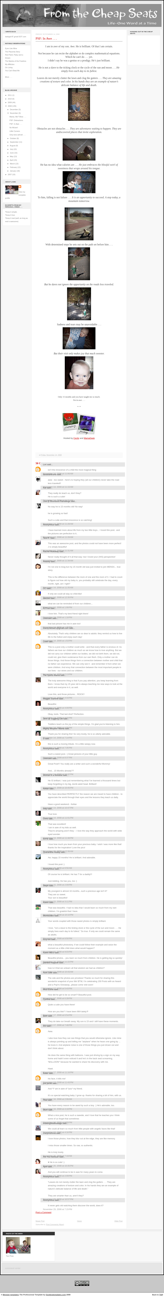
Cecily (76, 438)
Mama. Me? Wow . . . (18, 117)
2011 (10, 95)
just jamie (47, 1083)
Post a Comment (43, 1212)
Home (79, 1221)
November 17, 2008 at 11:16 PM (58, 1072)
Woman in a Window (52, 775)
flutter (45, 1073)
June (12, 153)
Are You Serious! (51, 1157)
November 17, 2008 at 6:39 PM (57, 998)
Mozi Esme (48, 989)
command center (12, 1268)
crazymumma (49, 1133)
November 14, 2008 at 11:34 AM (58, 560)
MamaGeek (89, 438)
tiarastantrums (49, 474)
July (11, 149)
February (13, 167)
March (12, 164)
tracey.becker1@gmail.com (56, 628)
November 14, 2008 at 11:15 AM (58, 487)
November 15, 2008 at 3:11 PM (57, 901)
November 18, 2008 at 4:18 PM (57, 1109)
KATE (45, 839)
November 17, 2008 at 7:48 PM (57, 1025)
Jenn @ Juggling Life (53, 718)
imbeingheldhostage (52, 1123)
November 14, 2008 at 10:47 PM (58, 808)
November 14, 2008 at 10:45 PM (58, 788)
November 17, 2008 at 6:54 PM (57, 1015)
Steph (46, 885)
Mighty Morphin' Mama (53, 728)
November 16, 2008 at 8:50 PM (57, 938)
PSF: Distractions (16, 120)
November (14, 113)
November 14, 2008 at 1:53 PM (57, 640)
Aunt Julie (47, 972)
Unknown (47, 618)
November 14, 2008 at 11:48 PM (58, 838)
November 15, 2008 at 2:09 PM (57, 885)
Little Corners (15, 131)
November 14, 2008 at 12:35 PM (58, 597)
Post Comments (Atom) (55, 1224)
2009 (10, 102)
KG (44, 1026)
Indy (45, 808)
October (13, 138)
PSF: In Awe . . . (16, 124)
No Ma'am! (14, 128)
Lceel (45, 641)
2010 (10, 99)
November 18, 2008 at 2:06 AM (57, 1099)
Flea (45, 1100)
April (12, 160)
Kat (44, 488)
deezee (46, 598)
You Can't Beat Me (12, 71)
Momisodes (48, 915)
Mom (45, 1110)
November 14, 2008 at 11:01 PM (58, 818)
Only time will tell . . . (18, 135)
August (13, 146)
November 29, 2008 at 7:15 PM (57, 1209)
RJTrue (46, 608)
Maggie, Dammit (50, 698)
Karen (46, 902)
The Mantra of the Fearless (15, 61)
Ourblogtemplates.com (56, 1295)
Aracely (46, 561)
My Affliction (9, 64)
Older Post (118, 1221)
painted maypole (51, 962)
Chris (45, 818)
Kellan (46, 788)
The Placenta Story (12, 52)
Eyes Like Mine (11, 48)
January (13, 171)
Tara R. (46, 538)
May (12, 156)
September (14, 142)
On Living (8, 67)
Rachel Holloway (51, 551)
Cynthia (46, 999)
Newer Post (40, 1221)
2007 (10, 174)
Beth (45, 1016)
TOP (161, 1295)
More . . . (8, 77)
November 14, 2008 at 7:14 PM (57, 737)
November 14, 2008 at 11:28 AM (58, 537)
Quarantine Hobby (51, 852)
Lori (45, 464)
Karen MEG (48, 952)
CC (44, 588)
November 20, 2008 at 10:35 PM (58, 1166)
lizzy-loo (47, 939)
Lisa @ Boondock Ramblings (56, 501)
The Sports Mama (51, 675)
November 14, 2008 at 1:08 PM (57, 607)
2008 (10, 106)
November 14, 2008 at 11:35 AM (58, 587)
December (14, 109)
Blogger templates (11, 1295)
